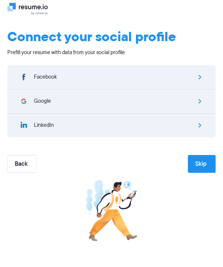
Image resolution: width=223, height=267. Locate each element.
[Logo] (30, 8)
